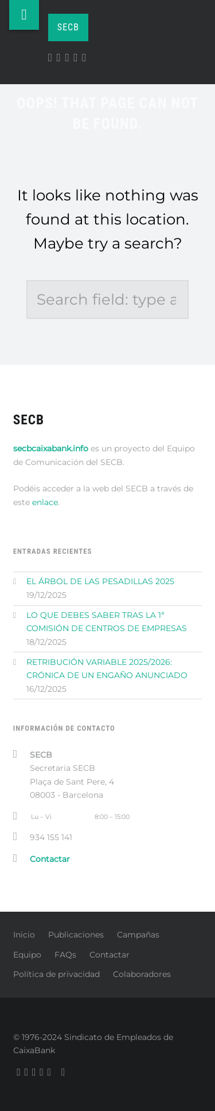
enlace (45, 502)
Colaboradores (142, 974)
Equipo (27, 955)
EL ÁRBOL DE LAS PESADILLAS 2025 (100, 581)
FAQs (65, 955)
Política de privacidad (56, 974)
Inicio (24, 934)
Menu (24, 15)
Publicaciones (76, 934)
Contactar (109, 955)
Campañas (138, 934)
